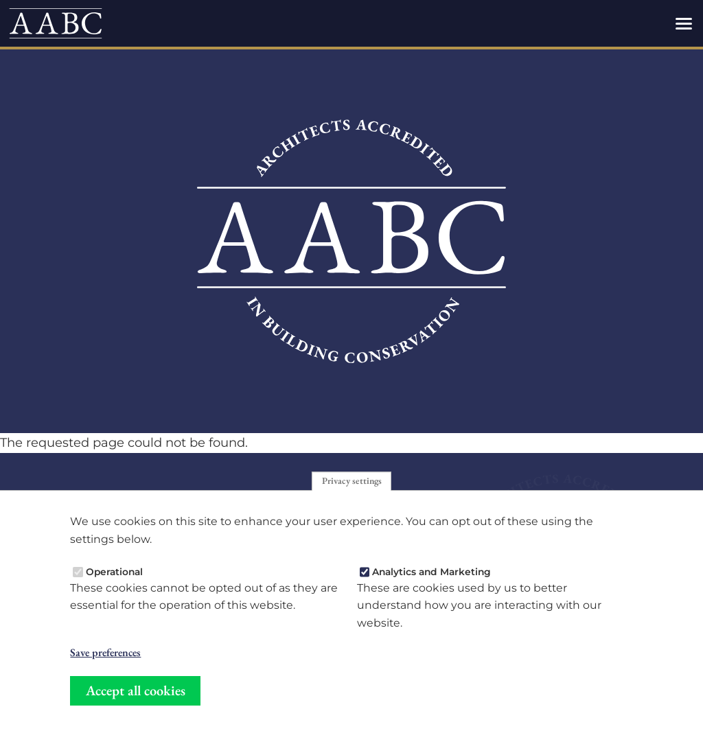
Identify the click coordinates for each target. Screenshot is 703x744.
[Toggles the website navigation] (684, 23)
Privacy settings (352, 481)
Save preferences (105, 653)
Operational (114, 571)
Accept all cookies (135, 690)
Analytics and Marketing (431, 571)
